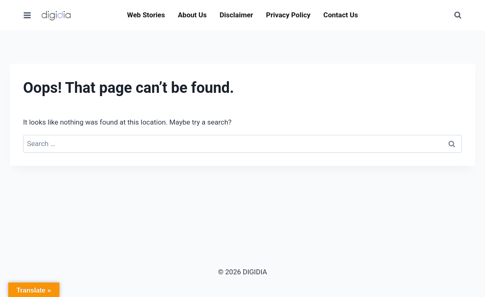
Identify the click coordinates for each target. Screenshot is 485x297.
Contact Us (340, 15)
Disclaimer (236, 15)
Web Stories (146, 15)
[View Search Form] (457, 15)
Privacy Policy (288, 15)
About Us (192, 15)
